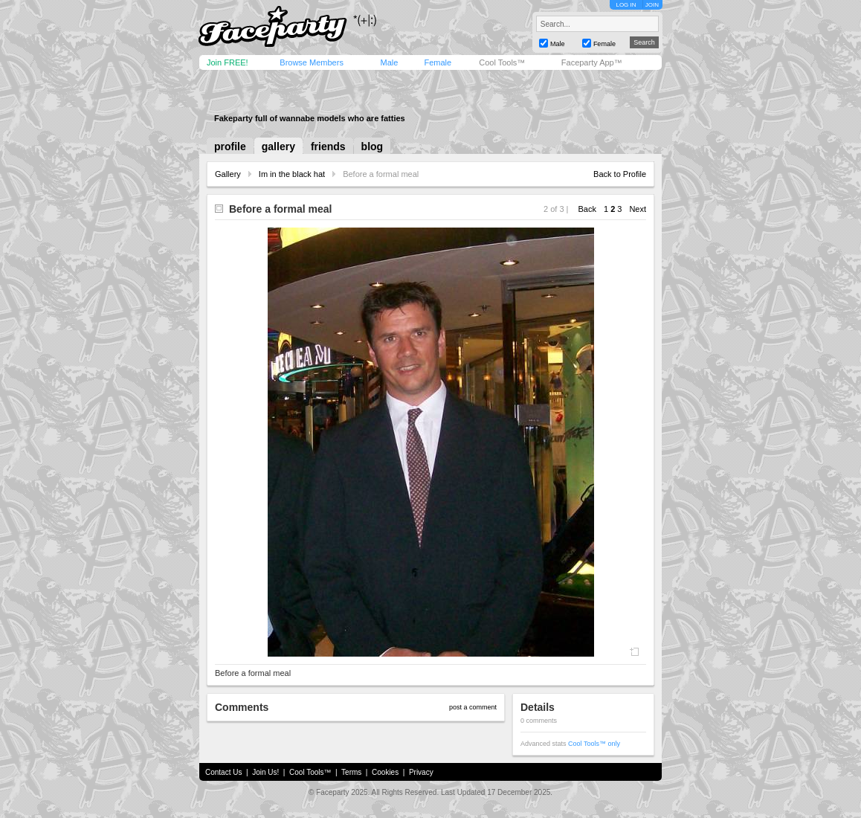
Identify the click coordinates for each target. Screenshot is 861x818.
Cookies (385, 772)
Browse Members (312, 62)
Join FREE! (227, 62)
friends (328, 146)
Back (587, 208)
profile (230, 146)
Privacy (421, 772)
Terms (351, 772)
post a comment (473, 707)
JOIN (652, 4)
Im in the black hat (292, 174)
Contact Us (223, 772)
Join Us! (265, 772)
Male (389, 62)
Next (637, 208)
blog (372, 146)
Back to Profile (619, 174)
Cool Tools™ (502, 62)
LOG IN (626, 4)
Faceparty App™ (591, 62)
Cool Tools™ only (594, 743)
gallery (278, 146)
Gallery (228, 174)
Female (437, 62)
